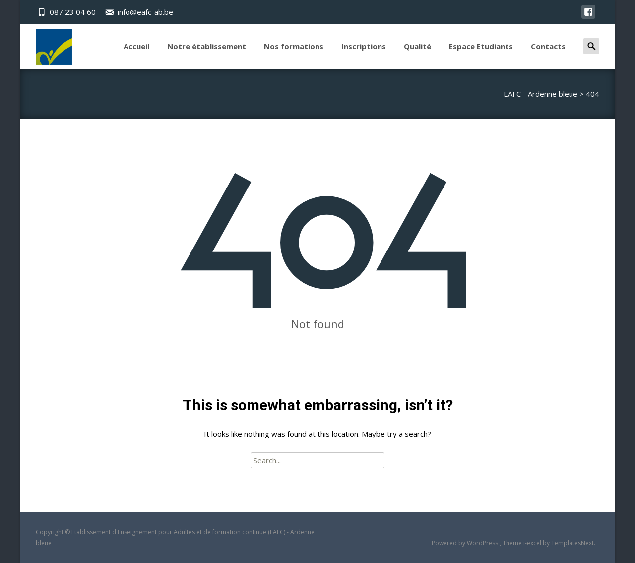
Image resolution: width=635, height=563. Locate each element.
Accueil (136, 55)
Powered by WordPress (466, 543)
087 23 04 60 (73, 12)
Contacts (548, 55)
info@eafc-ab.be (145, 12)
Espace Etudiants (481, 55)
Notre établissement (206, 55)
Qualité (417, 55)
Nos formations (293, 55)
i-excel (533, 543)
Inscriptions (363, 55)
